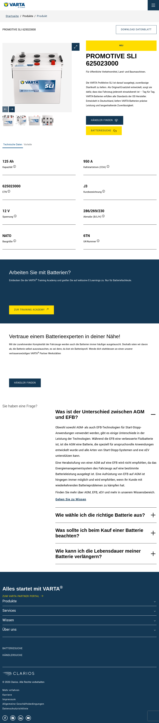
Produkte (9, 601)
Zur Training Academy (29, 309)
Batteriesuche (104, 131)
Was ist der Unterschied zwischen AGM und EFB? (99, 414)
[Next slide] (12, 109)
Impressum (9, 699)
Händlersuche (17, 655)
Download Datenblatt (136, 29)
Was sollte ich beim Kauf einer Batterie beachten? (99, 533)
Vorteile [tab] (28, 144)
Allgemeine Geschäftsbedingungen (23, 704)
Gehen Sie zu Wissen (70, 499)
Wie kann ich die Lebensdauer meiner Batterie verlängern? (98, 553)
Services (9, 610)
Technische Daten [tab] (12, 144)
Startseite (12, 16)
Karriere (7, 695)
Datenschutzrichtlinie (15, 708)
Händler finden (104, 120)
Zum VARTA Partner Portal (20, 596)
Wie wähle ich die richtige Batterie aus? (100, 515)
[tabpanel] (79, 201)
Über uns (9, 629)
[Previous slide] (5, 109)
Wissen (8, 620)
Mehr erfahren (10, 690)
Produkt (42, 16)
